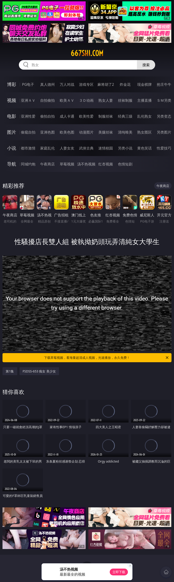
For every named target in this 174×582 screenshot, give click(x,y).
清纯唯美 (125, 132)
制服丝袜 (105, 116)
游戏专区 (86, 84)
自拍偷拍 (47, 100)
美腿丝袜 (105, 132)
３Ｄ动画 (86, 100)
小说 (11, 148)
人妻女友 (67, 148)
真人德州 (47, 84)
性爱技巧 (164, 148)
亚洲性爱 (28, 116)
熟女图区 (144, 132)
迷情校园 (105, 148)
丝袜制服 (125, 100)
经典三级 (125, 116)
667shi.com (87, 53)
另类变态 (164, 116)
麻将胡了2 (105, 84)
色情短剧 (125, 164)
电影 (11, 116)
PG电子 (28, 84)
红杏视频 (105, 164)
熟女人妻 (105, 100)
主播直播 (144, 100)
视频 (11, 100)
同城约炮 (28, 164)
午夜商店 (47, 164)
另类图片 (164, 132)
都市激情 (28, 148)
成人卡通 (67, 116)
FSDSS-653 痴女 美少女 (39, 371)
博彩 (11, 84)
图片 (11, 132)
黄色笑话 (144, 148)
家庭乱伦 (47, 148)
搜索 (146, 64)
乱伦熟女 (144, 116)
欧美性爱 (86, 116)
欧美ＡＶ (67, 100)
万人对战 (67, 84)
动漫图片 (86, 132)
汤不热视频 (86, 164)
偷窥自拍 (28, 132)
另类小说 (125, 148)
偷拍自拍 (47, 116)
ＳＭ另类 (164, 100)
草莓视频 (67, 164)
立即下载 (118, 572)
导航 (11, 164)
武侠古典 (86, 148)
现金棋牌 (144, 84)
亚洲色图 (47, 132)
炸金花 (125, 84)
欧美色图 (67, 132)
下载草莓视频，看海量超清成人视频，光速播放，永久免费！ (106, 357)
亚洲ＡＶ (28, 100)
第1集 (10, 371)
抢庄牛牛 (164, 84)
